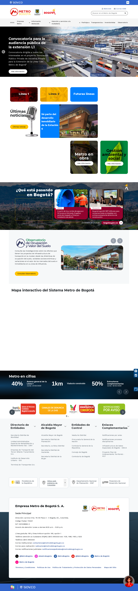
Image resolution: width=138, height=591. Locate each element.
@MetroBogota (25, 556)
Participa (85, 22)
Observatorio (123, 22)
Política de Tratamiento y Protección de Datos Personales (76, 567)
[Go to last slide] (3, 51)
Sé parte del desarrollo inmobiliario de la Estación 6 (49, 121)
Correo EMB (121, 9)
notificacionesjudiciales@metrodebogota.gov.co (62, 549)
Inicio (12, 22)
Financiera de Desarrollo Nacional (117, 482)
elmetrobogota (45, 556)
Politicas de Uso (43, 567)
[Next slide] (134, 51)
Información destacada (36, 22)
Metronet (107, 9)
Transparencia (96, 22)
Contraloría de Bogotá (81, 456)
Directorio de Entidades (20, 426)
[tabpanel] (69, 52)
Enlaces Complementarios (114, 426)
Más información (17, 71)
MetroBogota (63, 556)
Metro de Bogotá (102, 556)
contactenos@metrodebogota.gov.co (48, 543)
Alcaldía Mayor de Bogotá (51, 426)
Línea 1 (24, 94)
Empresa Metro (20, 22)
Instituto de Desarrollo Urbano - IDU (20, 459)
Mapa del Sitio (110, 567)
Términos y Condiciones (25, 567)
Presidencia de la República (28, 482)
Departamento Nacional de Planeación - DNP (86, 482)
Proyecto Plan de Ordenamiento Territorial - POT (113, 454)
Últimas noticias (19, 127)
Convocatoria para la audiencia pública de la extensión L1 (27, 43)
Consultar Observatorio (26, 274)
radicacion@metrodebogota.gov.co (50, 546)
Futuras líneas (84, 94)
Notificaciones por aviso (112, 435)
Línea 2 (54, 94)
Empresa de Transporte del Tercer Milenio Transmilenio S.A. (22, 452)
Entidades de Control (81, 426)
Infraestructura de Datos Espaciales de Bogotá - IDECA (114, 447)
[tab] (66, 76)
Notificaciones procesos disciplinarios (112, 440)
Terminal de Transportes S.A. (23, 465)
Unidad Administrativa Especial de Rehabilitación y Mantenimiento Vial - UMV (22, 443)
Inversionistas (110, 22)
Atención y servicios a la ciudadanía (61, 22)
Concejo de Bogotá (79, 452)
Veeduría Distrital (79, 435)
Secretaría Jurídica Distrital (52, 446)
